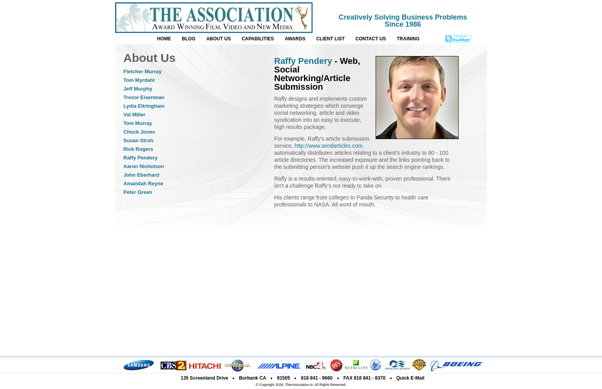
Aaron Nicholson (143, 166)
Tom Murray (137, 123)
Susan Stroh (138, 140)
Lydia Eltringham (144, 106)
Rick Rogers (138, 149)
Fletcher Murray (142, 71)
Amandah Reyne (143, 183)
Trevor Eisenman (144, 97)
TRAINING (408, 39)
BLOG (188, 39)
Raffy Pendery (140, 158)
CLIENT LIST (330, 39)
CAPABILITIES (258, 39)
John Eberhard (141, 175)
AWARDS (295, 39)
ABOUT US (218, 39)
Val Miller (134, 115)
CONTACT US (371, 39)
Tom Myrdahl (139, 80)
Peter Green (137, 192)
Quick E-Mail (410, 378)
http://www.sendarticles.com (329, 146)
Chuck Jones (139, 132)
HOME (164, 39)
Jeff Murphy (137, 89)
